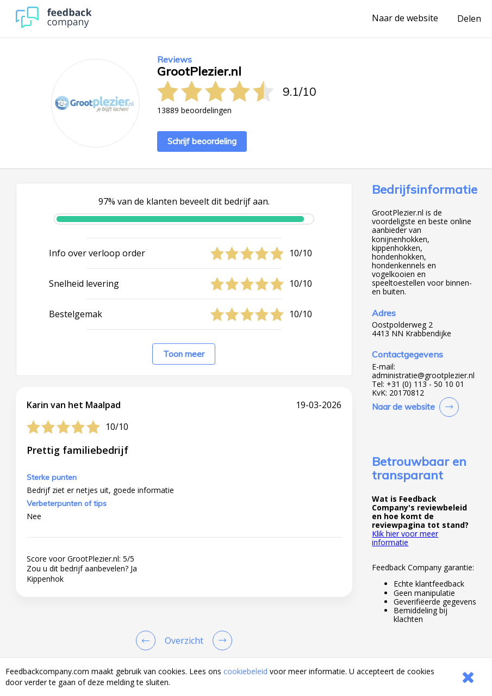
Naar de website (405, 18)
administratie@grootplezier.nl (423, 375)
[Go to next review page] (220, 640)
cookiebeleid (245, 671)
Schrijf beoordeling (201, 141)
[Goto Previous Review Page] (148, 640)
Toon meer (183, 354)
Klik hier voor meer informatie (405, 537)
